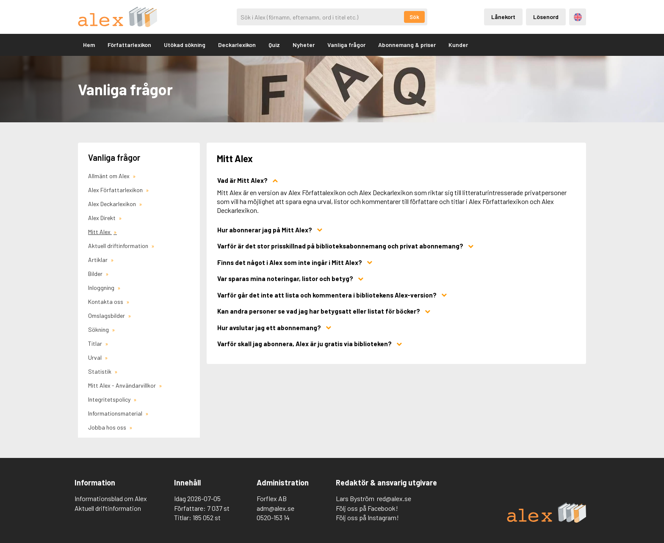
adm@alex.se (275, 508)
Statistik (100, 371)
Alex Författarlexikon (116, 189)
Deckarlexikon (237, 44)
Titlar (95, 343)
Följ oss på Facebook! (367, 508)
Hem (89, 44)
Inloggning (102, 287)
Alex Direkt (102, 217)
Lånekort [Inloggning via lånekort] (503, 16)
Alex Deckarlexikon (112, 203)
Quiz (274, 44)
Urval (95, 357)
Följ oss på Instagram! (367, 517)
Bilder (96, 273)
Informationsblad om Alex (111, 498)
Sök (414, 17)
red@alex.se (394, 498)
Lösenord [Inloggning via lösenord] (546, 16)
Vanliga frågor (346, 44)
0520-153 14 (273, 517)
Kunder (458, 44)
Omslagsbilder (107, 315)
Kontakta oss (106, 301)
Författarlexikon (129, 44)
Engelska (578, 17)
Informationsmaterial (116, 413)
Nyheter (304, 44)
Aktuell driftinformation (118, 245)
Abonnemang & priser (407, 44)
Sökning (99, 329)
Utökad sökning (184, 44)
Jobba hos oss (107, 427)
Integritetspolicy (110, 399)
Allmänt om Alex (109, 175)
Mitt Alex (100, 231)
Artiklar (98, 259)
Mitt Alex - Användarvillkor (122, 385)
